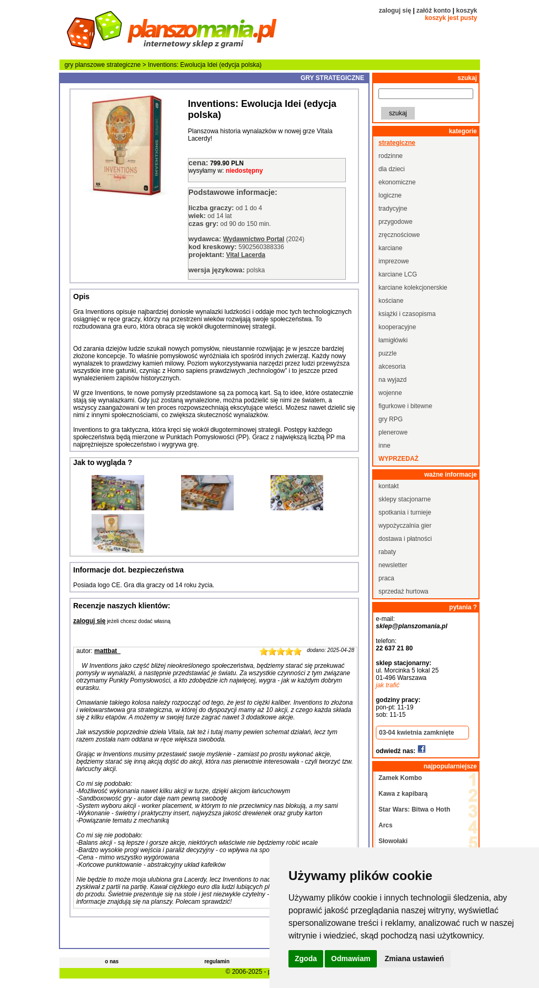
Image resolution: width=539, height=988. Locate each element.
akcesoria (391, 366)
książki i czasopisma (407, 314)
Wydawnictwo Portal (253, 239)
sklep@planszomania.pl (411, 626)
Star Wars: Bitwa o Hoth (414, 809)
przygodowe (395, 221)
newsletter (392, 565)
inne (384, 445)
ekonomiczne (397, 182)
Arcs (385, 825)
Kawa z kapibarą (402, 793)
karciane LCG (397, 274)
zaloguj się (395, 10)
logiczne (390, 195)
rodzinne (390, 156)
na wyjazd (392, 379)
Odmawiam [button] (351, 958)
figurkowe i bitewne (405, 406)
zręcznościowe (399, 235)
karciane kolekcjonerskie (412, 287)
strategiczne (124, 64)
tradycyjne (392, 208)
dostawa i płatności (405, 538)
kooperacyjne (397, 327)
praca (386, 578)
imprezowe (393, 261)
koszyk (466, 10)
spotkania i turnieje (404, 512)
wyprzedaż (398, 458)
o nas (111, 961)
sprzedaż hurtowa (403, 591)
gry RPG (390, 419)
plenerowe (392, 432)
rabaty (387, 552)
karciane (390, 248)
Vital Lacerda (245, 255)
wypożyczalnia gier (405, 525)
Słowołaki (392, 841)
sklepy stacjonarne (404, 499)
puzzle (387, 353)
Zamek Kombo (400, 778)
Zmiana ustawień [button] (414, 958)
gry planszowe (85, 64)
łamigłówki (392, 340)
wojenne (390, 393)
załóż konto (433, 10)
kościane (390, 300)
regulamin (216, 961)
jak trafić (388, 685)
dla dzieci (391, 169)
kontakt (388, 486)
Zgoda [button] (306, 958)
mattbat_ (107, 651)
